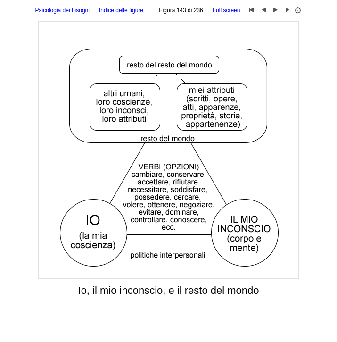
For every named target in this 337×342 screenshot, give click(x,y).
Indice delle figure (121, 10)
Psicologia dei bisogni (62, 10)
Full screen (226, 10)
